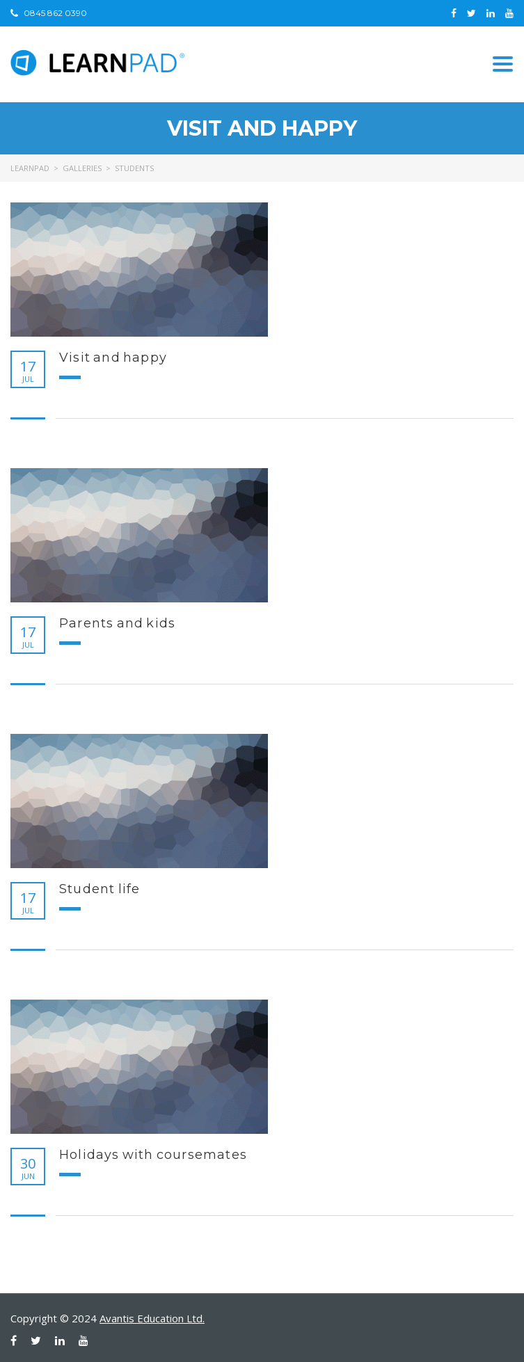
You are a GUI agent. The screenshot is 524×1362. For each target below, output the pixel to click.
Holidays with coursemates (153, 1154)
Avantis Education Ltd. (152, 1318)
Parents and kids (117, 623)
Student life (99, 889)
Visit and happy (113, 357)
